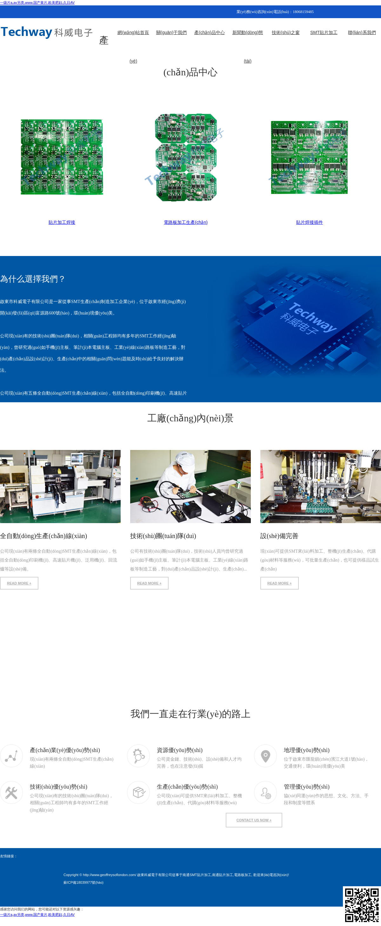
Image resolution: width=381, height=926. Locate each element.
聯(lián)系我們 (362, 32)
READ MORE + (19, 583)
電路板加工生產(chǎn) (186, 222)
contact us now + (254, 820)
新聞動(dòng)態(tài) (247, 38)
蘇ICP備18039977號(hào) (84, 882)
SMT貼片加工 (324, 32)
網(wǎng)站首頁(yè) (133, 38)
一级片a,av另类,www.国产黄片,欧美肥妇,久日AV (37, 2)
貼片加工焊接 (62, 222)
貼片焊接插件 (309, 222)
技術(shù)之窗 (286, 32)
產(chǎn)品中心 (209, 32)
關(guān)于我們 (171, 32)
